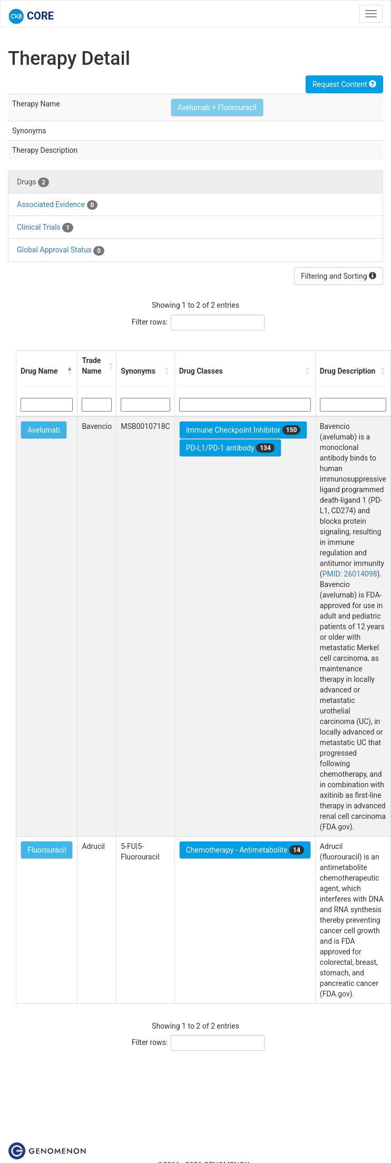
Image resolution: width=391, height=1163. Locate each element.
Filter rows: (150, 322)
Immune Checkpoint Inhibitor (243, 430)
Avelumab (43, 430)
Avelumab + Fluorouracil (217, 107)
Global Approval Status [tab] (60, 250)
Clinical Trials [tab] (45, 227)
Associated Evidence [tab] (57, 205)
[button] (69, 371)
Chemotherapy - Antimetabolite (245, 850)
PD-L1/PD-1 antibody (230, 448)
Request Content (344, 84)
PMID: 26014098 (349, 574)
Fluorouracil (46, 850)
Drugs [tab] (33, 182)
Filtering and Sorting (338, 276)
